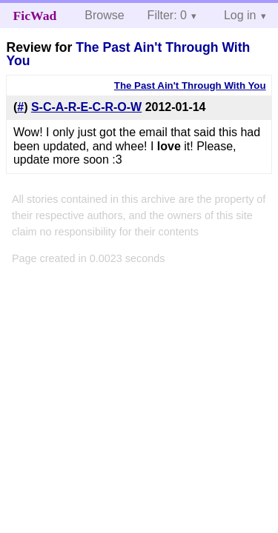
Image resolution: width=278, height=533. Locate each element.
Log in (240, 15)
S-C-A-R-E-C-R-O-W (86, 107)
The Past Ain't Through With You (128, 54)
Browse (104, 15)
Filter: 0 (167, 15)
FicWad (35, 15)
